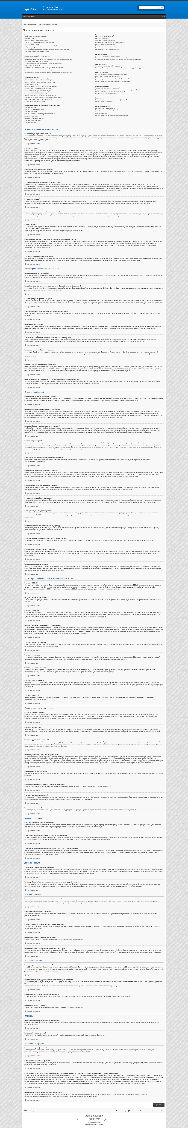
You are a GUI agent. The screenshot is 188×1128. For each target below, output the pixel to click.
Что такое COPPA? (30, 38)
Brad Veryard (99, 1115)
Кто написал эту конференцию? (105, 108)
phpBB (152, 328)
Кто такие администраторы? (104, 36)
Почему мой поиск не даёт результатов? (107, 76)
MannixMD (100, 1116)
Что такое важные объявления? (34, 115)
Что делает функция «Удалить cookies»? (36, 51)
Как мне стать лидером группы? (105, 44)
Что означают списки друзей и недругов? (107, 66)
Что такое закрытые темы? (32, 120)
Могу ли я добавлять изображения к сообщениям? (39, 113)
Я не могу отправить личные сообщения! (107, 56)
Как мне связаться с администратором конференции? (111, 115)
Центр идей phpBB (134, 1063)
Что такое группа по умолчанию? (105, 48)
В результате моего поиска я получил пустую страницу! (112, 78)
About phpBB (85, 1052)
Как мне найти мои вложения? (104, 101)
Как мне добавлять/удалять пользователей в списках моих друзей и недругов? (119, 68)
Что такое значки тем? (31, 122)
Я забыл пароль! (29, 48)
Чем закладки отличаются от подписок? (107, 88)
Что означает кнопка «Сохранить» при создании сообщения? (43, 97)
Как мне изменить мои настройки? (34, 58)
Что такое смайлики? (30, 111)
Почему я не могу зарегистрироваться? (36, 40)
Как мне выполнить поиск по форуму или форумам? (111, 74)
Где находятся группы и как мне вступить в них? (110, 42)
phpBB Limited (86, 1050)
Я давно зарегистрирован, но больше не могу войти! (40, 46)
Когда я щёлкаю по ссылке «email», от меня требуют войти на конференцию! (48, 72)
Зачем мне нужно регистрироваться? (35, 36)
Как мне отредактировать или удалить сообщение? (40, 81)
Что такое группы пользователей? (105, 40)
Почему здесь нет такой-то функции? (106, 110)
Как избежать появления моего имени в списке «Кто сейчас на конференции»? (48, 59)
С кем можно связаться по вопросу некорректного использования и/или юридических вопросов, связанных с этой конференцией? (128, 112)
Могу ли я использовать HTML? (34, 109)
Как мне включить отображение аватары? (37, 69)
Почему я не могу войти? (32, 44)
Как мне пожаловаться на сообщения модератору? (40, 95)
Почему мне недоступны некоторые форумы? (38, 90)
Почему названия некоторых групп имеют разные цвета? (112, 46)
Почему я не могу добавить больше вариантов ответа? (41, 86)
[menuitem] (33, 16)
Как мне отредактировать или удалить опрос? (38, 88)
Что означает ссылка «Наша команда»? (107, 49)
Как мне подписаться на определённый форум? (110, 91)
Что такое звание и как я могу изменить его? (38, 71)
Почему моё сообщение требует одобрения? (38, 99)
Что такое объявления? (31, 116)
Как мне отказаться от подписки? (105, 93)
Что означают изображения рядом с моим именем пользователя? (44, 67)
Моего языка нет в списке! (32, 65)
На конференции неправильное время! (36, 61)
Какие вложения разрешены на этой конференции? (111, 100)
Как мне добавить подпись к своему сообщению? (39, 82)
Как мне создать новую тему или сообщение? (38, 79)
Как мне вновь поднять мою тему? (34, 101)
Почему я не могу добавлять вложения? (36, 92)
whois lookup (151, 1075)
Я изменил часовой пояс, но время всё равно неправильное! (43, 63)
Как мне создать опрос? (31, 84)
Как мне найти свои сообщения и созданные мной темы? (112, 81)
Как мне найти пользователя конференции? (108, 80)
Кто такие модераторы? (102, 38)
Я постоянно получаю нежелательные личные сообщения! (113, 58)
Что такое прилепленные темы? (34, 118)
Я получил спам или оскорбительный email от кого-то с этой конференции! (118, 59)
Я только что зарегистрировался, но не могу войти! (40, 42)
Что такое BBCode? (30, 107)
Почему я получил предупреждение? (35, 94)
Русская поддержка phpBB (94, 1122)
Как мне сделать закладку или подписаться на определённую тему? (116, 90)
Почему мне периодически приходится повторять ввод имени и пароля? (46, 49)
